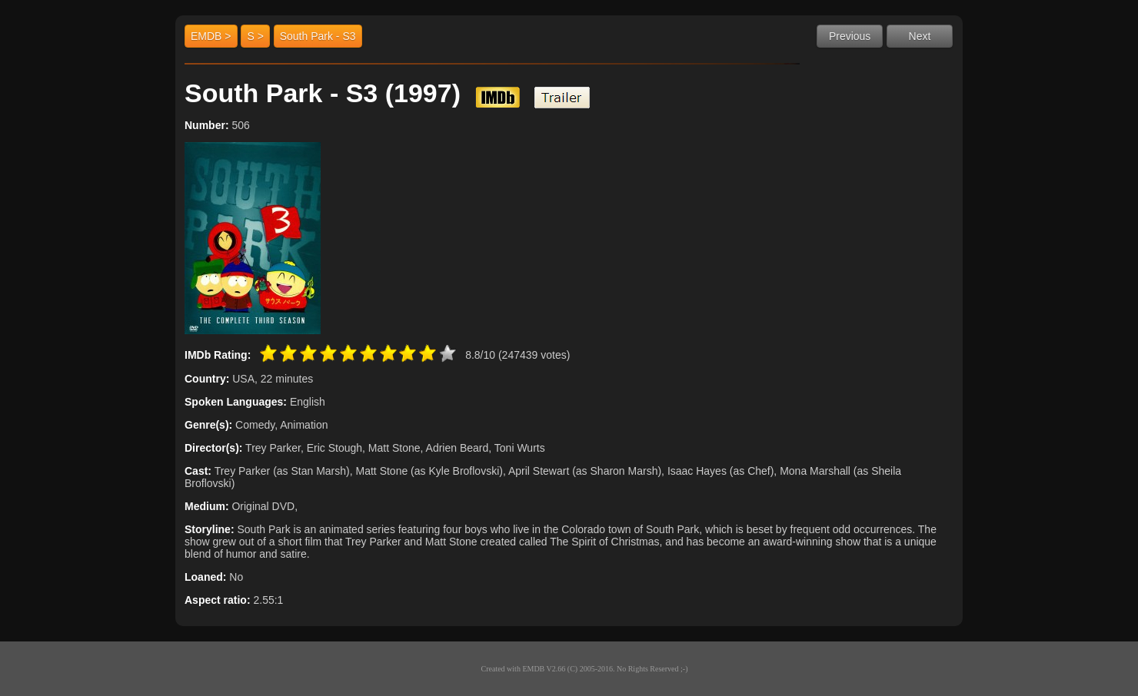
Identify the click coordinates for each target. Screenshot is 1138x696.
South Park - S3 (318, 36)
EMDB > (211, 36)
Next (920, 36)
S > (255, 36)
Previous (849, 36)
